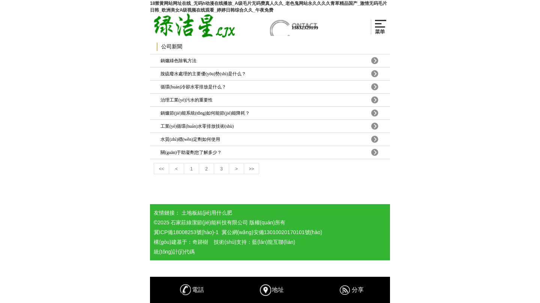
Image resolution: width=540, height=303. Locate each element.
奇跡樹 (200, 242)
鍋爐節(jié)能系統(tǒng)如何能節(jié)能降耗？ (205, 113)
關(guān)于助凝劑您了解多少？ (191, 152)
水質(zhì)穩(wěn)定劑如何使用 (190, 139)
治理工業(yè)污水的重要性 (186, 100)
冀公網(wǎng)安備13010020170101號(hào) (272, 232)
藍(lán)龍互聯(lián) (273, 242)
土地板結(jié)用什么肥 (207, 213)
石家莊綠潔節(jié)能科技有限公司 (209, 222)
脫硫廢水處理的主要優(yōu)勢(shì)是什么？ (203, 73)
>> (251, 169)
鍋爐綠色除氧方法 (178, 60)
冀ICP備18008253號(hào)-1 (186, 232)
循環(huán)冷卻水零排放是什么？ (193, 87)
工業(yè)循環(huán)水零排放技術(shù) (197, 126)
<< (161, 169)
